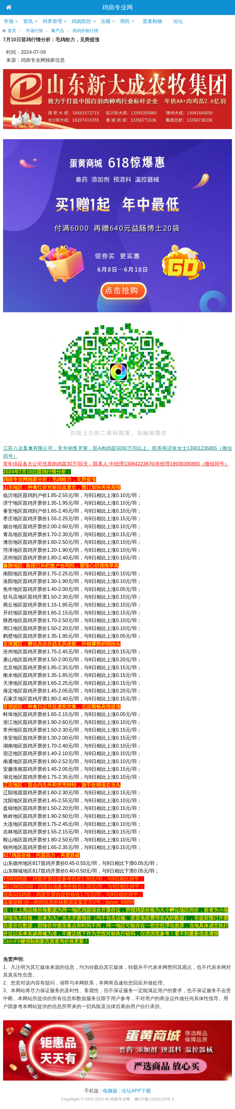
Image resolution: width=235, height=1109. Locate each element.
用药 (131, 21)
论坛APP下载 (136, 1090)
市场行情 (34, 30)
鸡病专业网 (117, 7)
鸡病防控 (85, 21)
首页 (12, 30)
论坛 (187, 21)
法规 (111, 21)
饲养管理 (55, 21)
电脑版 (110, 1090)
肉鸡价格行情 (85, 30)
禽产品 (57, 30)
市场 (9, 21)
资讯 (30, 21)
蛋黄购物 (161, 21)
